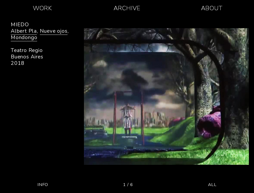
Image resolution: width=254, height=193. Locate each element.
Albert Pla (24, 31)
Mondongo (24, 37)
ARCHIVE (127, 8)
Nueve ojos (54, 31)
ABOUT (212, 8)
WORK (42, 8)
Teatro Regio (27, 50)
